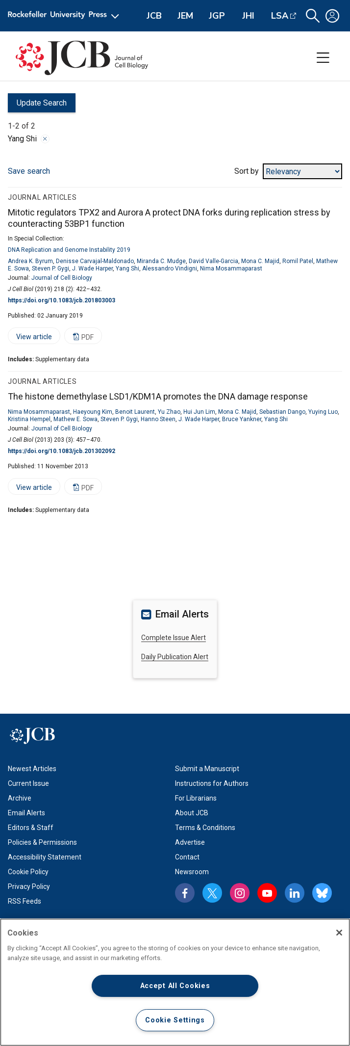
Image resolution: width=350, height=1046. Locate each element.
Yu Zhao (169, 411)
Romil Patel (297, 261)
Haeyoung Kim (92, 411)
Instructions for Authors (212, 783)
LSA (279, 16)
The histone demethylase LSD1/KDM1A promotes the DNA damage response (158, 396)
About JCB (191, 813)
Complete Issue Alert (173, 638)
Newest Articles (32, 769)
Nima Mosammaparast (231, 268)
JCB (154, 16)
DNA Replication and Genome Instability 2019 (69, 249)
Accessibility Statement (44, 857)
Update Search (37, 105)
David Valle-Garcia (213, 261)
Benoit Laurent (135, 411)
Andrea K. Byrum (30, 261)
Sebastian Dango (282, 411)
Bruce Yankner (241, 419)
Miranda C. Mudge (161, 261)
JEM (185, 16)
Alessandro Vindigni (169, 268)
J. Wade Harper (92, 268)
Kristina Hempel (29, 419)
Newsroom (192, 872)
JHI (248, 16)
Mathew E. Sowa (75, 419)
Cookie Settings (175, 1020)
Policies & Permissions (42, 842)
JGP (217, 16)
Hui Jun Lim (199, 411)
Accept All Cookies (175, 986)
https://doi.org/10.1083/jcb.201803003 (61, 300)
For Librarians (196, 798)
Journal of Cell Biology (61, 277)
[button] (313, 16)
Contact (187, 857)
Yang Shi (127, 268)
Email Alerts (26, 813)
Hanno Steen (158, 419)
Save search (29, 171)
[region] (175, 982)
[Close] (339, 932)
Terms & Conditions (205, 827)
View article (30, 338)
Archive (19, 798)
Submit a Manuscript (207, 769)
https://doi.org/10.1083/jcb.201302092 (61, 451)
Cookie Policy (28, 872)
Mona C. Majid (260, 261)
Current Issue (28, 783)
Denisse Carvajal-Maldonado (95, 261)
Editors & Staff (30, 827)
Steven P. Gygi (50, 268)
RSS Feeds (24, 901)
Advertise (190, 842)
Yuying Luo (323, 411)
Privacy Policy (29, 886)
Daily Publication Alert (174, 657)
